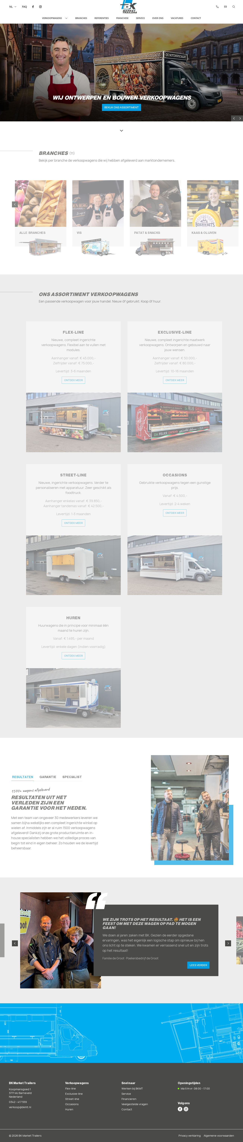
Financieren (129, 1099)
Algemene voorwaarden (219, 1135)
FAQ (24, 6)
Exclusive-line (74, 1093)
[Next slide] (240, 118)
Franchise (122, 18)
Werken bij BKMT (132, 1088)
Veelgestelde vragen (135, 1104)
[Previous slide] (234, 118)
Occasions (72, 1104)
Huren (69, 1109)
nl (13, 6)
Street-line (72, 1099)
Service (140, 18)
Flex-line (70, 1088)
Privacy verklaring (190, 1135)
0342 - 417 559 (18, 1102)
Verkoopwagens (55, 18)
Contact (196, 18)
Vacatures (177, 18)
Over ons (157, 18)
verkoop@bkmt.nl (20, 1107)
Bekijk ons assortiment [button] (121, 107)
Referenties (101, 18)
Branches (81, 18)
